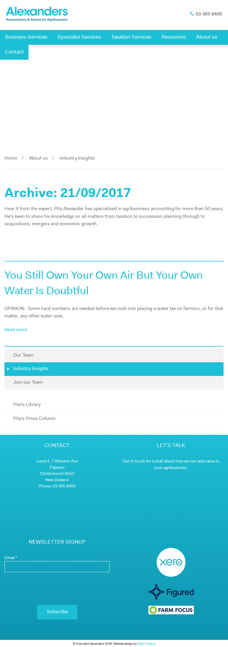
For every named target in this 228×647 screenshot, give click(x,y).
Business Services (26, 37)
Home (10, 158)
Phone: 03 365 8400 (57, 486)
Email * (10, 558)
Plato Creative (146, 644)
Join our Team (28, 382)
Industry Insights (27, 368)
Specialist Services (79, 37)
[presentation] (57, 588)
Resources (174, 37)
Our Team (23, 355)
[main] (114, 210)
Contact (14, 52)
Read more (15, 330)
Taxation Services (131, 37)
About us (206, 37)
